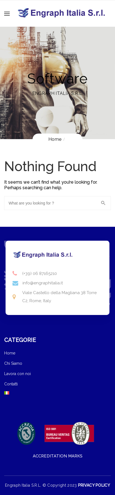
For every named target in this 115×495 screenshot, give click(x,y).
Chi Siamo (13, 363)
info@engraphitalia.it (42, 282)
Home (9, 353)
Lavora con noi (17, 373)
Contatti (11, 384)
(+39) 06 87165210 (39, 273)
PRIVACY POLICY (94, 485)
